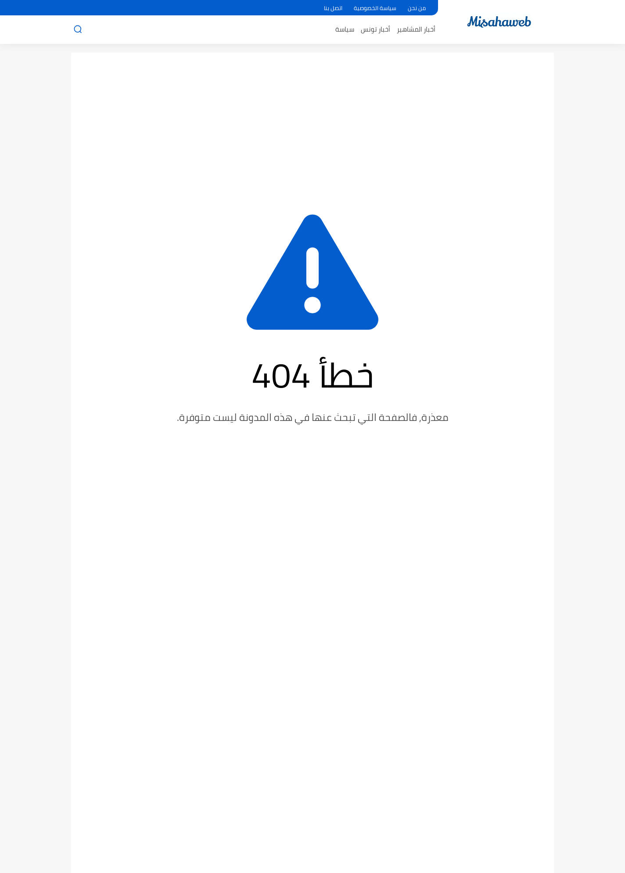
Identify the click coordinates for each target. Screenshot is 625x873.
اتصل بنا (333, 8)
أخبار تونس (375, 29)
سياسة (344, 29)
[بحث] (77, 29)
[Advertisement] (312, 127)
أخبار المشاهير (416, 29)
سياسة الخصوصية (375, 8)
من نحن (417, 8)
